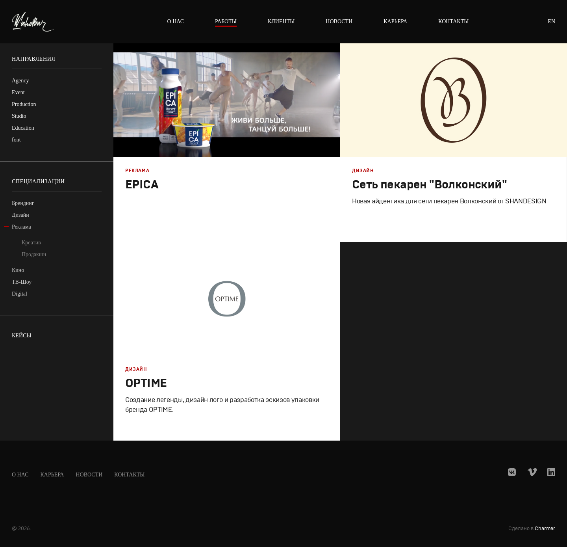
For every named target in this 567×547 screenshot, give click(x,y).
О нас (175, 21)
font (16, 140)
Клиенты (281, 21)
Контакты (453, 21)
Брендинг (23, 203)
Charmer (545, 528)
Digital (19, 294)
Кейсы (22, 336)
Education (23, 128)
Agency (20, 81)
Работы (226, 21)
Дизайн (20, 215)
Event (18, 92)
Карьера (395, 21)
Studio (19, 116)
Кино (18, 270)
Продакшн (34, 254)
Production (24, 104)
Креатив (31, 243)
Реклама (21, 227)
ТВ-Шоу (22, 282)
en (551, 21)
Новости (339, 21)
